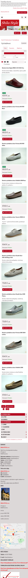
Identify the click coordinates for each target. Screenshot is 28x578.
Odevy (14, 437)
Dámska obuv (14, 414)
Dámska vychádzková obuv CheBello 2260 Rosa (14, 180)
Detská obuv (14, 434)
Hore (3, 406)
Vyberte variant (7, 102)
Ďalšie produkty (9, 406)
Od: (8, 56)
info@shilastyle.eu (8, 557)
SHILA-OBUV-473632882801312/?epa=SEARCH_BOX (14, 439)
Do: (20, 56)
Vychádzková (14, 422)
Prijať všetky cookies (22, 12)
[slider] (3, 53)
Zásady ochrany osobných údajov (20, 8)
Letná (14, 417)
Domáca (14, 419)
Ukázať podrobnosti (5, 11)
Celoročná (5, 427)
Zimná (3, 424)
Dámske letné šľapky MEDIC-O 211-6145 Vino (13, 68)
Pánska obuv (14, 432)
